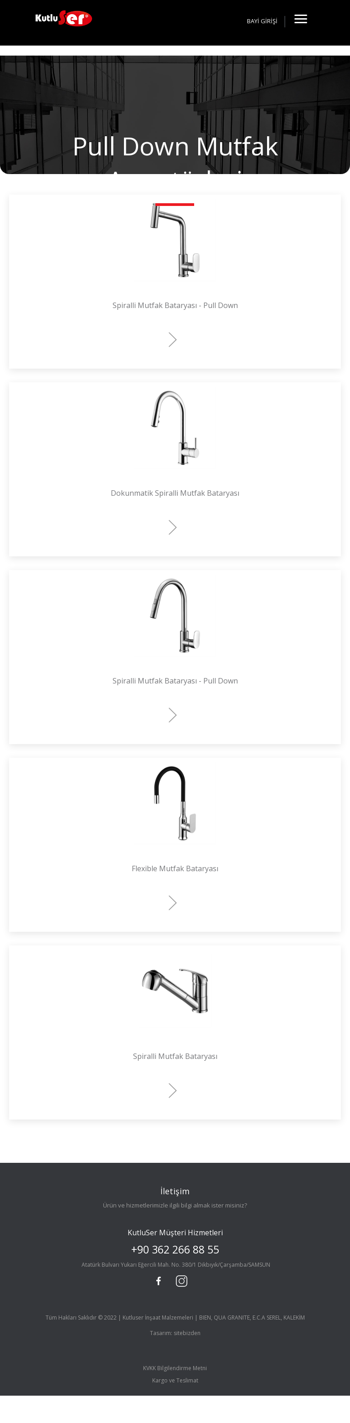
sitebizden (187, 1333)
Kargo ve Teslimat (175, 1380)
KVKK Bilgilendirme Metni (175, 1368)
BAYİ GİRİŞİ (262, 21)
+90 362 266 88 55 (175, 1249)
